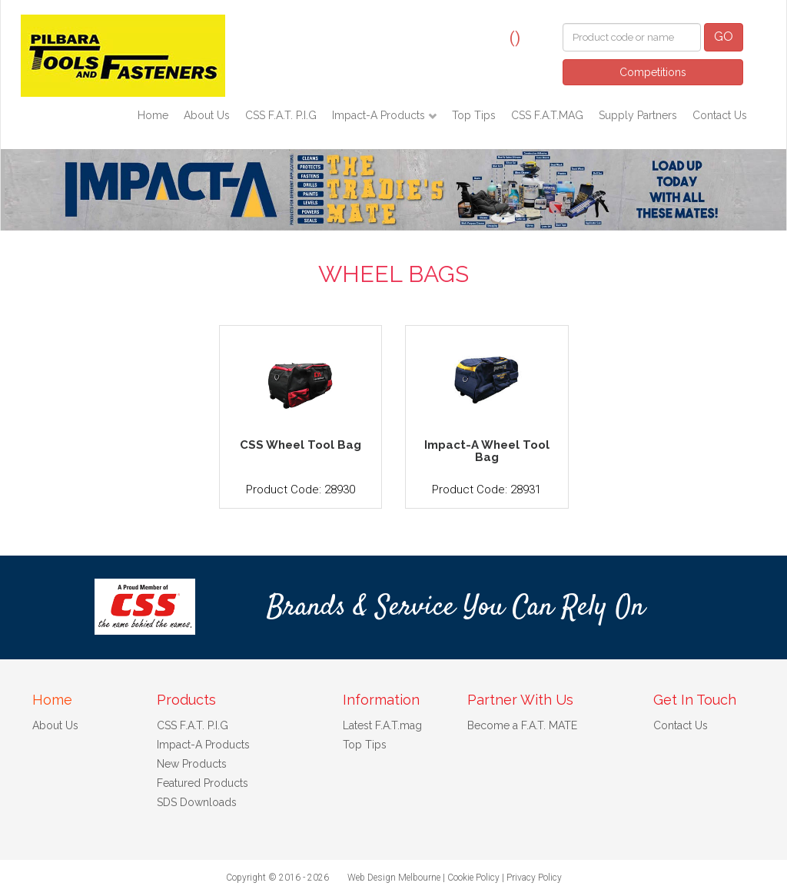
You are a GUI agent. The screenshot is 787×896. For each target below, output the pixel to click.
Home (153, 115)
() (515, 37)
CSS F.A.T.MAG (547, 115)
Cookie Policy (473, 877)
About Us (207, 115)
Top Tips (474, 115)
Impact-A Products (380, 115)
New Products (192, 764)
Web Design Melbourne (393, 877)
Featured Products (202, 783)
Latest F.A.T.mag (382, 725)
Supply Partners (638, 115)
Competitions (652, 72)
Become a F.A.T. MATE (522, 725)
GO (723, 36)
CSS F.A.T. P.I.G (281, 115)
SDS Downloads (197, 802)
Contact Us (719, 115)
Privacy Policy (534, 877)
